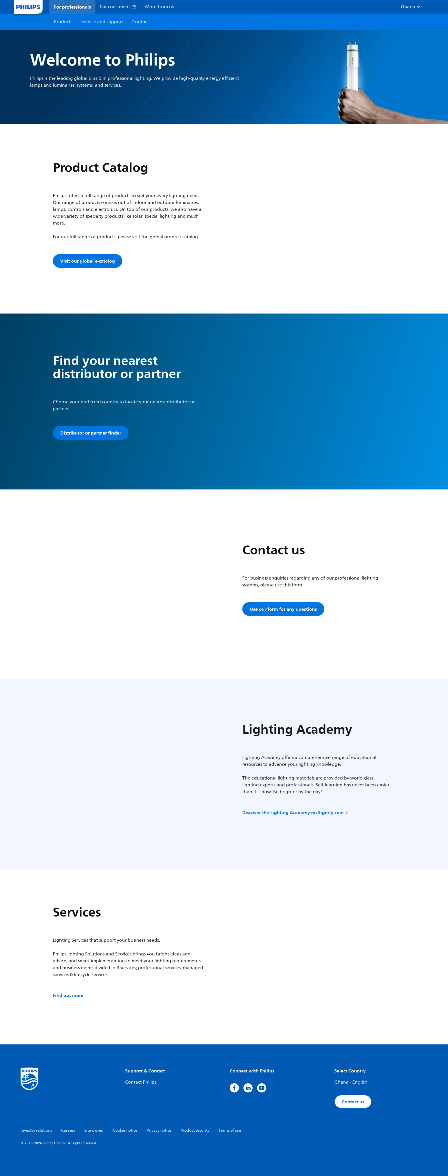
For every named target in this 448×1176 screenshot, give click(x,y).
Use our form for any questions (283, 609)
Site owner (94, 1130)
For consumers (118, 6)
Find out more (71, 995)
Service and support (102, 21)
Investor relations (36, 1130)
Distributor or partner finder (90, 433)
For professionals (72, 6)
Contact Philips (140, 1082)
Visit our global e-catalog (87, 261)
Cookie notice (125, 1130)
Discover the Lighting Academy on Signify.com (295, 812)
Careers (68, 1130)
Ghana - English (350, 1082)
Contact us (353, 1102)
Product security (195, 1130)
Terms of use (230, 1130)
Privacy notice (159, 1130)
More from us (159, 6)
